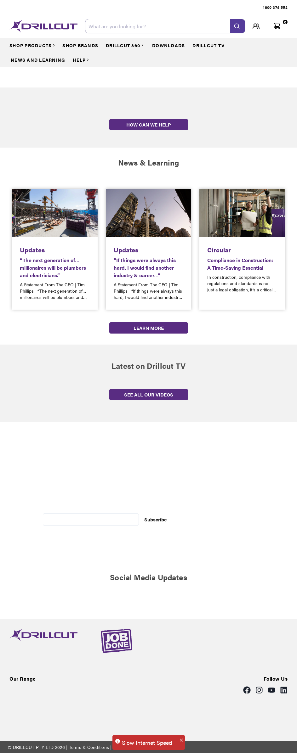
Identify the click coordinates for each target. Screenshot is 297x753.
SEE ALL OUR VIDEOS (148, 394)
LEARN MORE (149, 327)
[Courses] (35, 45)
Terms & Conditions (88, 747)
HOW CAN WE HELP (148, 124)
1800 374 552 (275, 7)
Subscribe (155, 519)
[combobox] (165, 26)
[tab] (275, 7)
